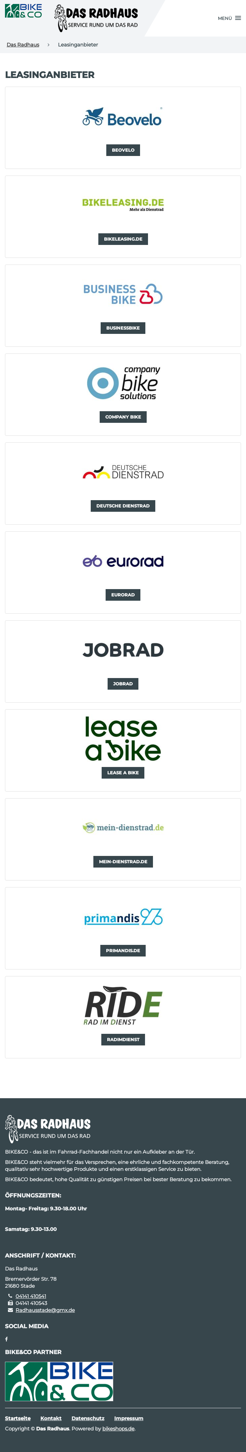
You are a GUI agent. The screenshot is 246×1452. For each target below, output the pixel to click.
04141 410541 (31, 1296)
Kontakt (51, 1418)
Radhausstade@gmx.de (45, 1310)
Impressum (128, 1418)
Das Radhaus (23, 44)
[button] (229, 18)
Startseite (17, 1418)
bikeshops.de (118, 1428)
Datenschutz (88, 1418)
